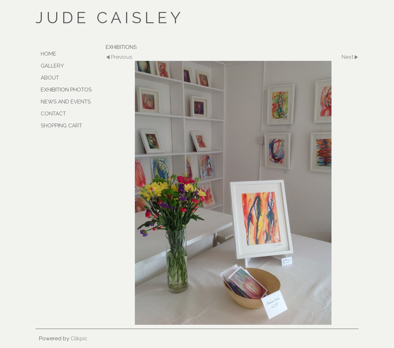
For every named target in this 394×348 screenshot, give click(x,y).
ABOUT (50, 78)
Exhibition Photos (66, 90)
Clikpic (79, 338)
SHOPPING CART (61, 125)
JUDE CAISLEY (109, 17)
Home (48, 54)
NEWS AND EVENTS (66, 102)
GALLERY (52, 66)
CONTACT (53, 113)
